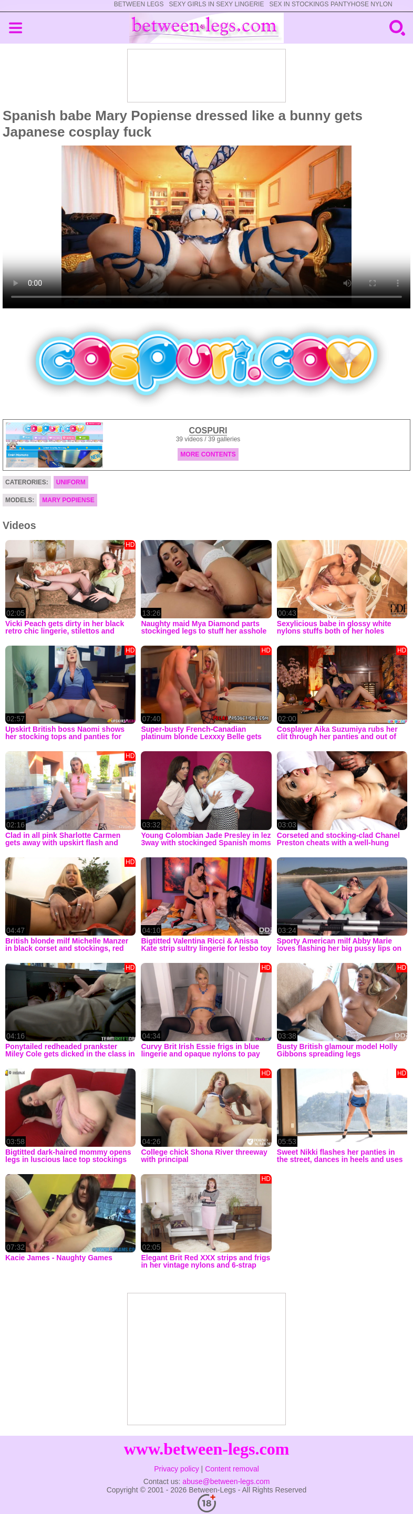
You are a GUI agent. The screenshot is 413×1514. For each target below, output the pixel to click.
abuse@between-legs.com (226, 1481)
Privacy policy (176, 1469)
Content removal (232, 1469)
